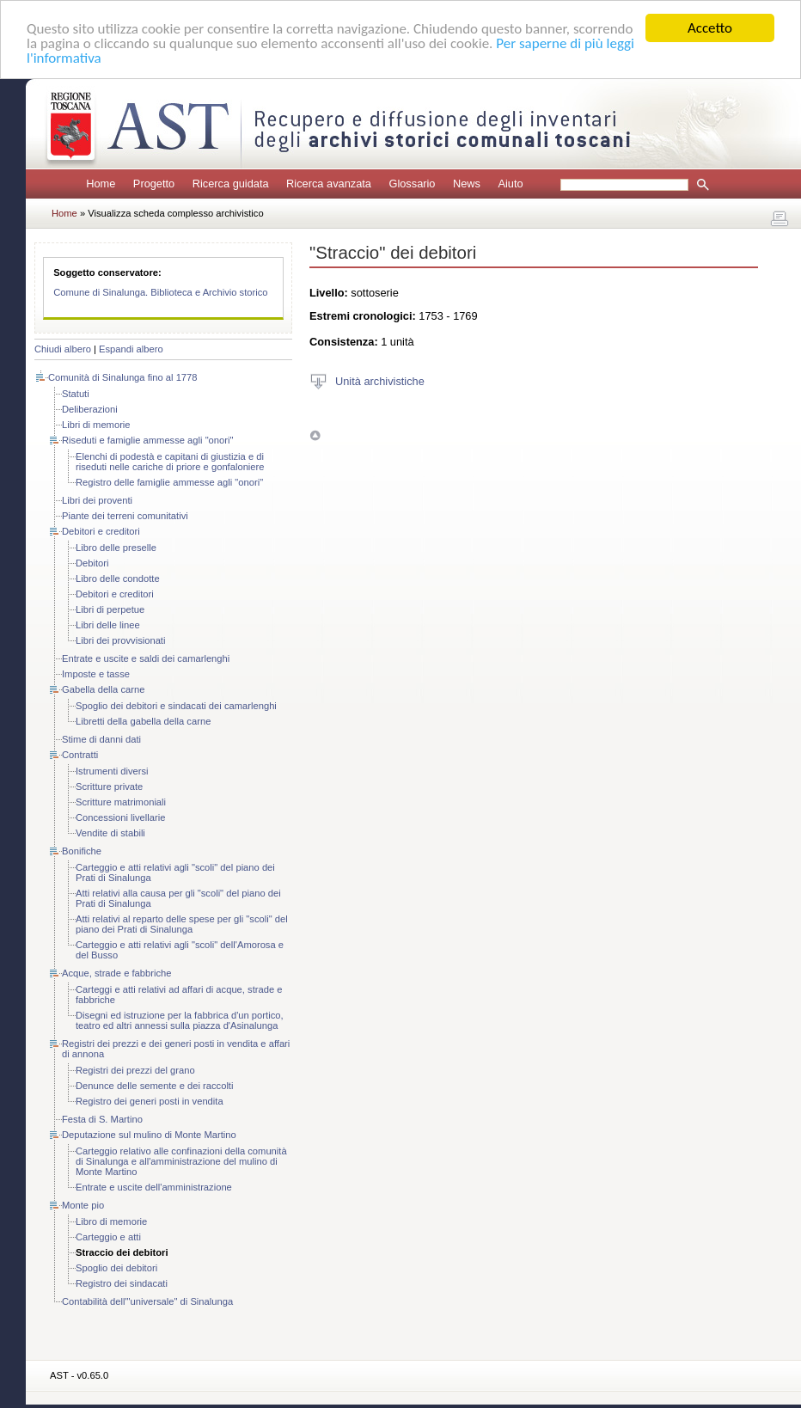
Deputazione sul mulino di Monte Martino (149, 1134)
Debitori (92, 563)
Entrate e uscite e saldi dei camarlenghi (145, 658)
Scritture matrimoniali (121, 802)
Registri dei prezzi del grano (135, 1070)
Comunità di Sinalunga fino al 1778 (123, 377)
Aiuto (510, 183)
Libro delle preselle (116, 547)
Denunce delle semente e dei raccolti (154, 1085)
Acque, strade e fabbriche (117, 973)
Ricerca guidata (231, 183)
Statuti (75, 394)
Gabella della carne (103, 689)
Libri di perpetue (110, 609)
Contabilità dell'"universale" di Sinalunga (147, 1301)
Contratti (80, 755)
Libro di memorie (111, 1221)
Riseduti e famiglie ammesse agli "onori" (147, 440)
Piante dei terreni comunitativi (125, 516)
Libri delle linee (108, 625)
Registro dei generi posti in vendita (149, 1101)
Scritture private (109, 786)
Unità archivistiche (380, 380)
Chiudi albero (62, 349)
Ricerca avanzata (328, 183)
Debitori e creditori (101, 531)
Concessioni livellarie (120, 817)
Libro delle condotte (118, 578)
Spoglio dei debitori (116, 1268)
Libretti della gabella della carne (143, 721)
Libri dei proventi (97, 500)
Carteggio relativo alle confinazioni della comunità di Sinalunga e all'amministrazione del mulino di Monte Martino (181, 1161)
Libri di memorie (96, 424)
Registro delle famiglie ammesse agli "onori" (169, 482)
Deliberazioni (90, 409)
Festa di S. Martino (102, 1119)
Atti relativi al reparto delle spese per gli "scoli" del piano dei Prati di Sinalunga (182, 924)
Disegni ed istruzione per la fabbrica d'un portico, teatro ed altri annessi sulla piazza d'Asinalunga (180, 1020)
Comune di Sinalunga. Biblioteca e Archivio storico (160, 292)
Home (100, 183)
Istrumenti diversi (112, 771)
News (466, 183)
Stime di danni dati (101, 739)
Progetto (153, 183)
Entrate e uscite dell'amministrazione (154, 1187)
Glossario (411, 183)
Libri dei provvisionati (120, 640)
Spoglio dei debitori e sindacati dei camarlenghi (176, 706)
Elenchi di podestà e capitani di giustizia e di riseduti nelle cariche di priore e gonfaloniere (170, 461)
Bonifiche (81, 851)
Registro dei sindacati (122, 1283)
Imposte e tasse (96, 674)
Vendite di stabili (110, 833)
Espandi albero (131, 349)
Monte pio (83, 1205)
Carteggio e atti (108, 1237)
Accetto (710, 28)
